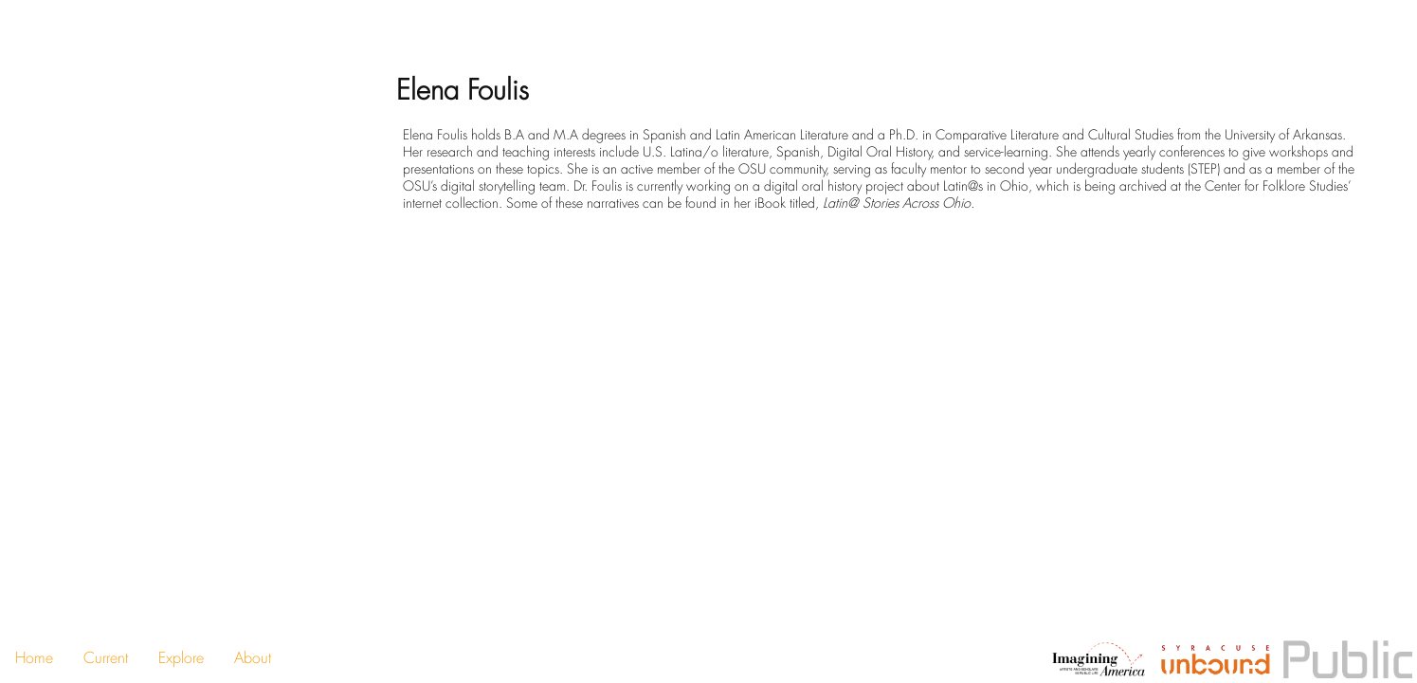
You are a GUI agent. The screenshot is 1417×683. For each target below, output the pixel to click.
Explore (181, 658)
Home (34, 658)
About (252, 658)
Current (105, 658)
